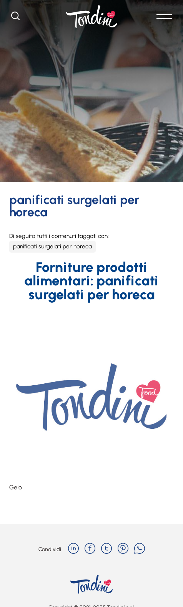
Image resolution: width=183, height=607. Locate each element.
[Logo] (91, 16)
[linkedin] (73, 549)
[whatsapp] (139, 549)
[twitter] (106, 549)
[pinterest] (123, 549)
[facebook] (90, 549)
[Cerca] (15, 18)
